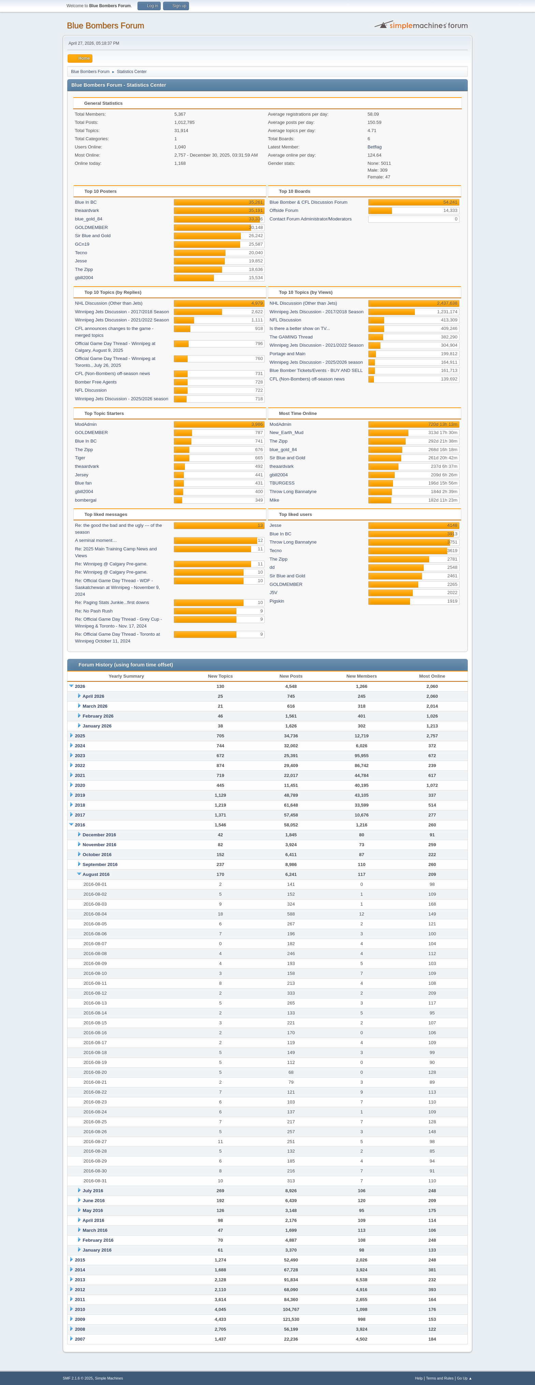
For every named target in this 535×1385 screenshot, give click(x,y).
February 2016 (98, 1240)
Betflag (374, 146)
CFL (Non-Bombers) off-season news (112, 373)
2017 (80, 815)
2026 (80, 686)
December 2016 (99, 834)
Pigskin (277, 601)
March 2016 (95, 1230)
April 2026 (93, 696)
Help (419, 1378)
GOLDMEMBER (91, 227)
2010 (80, 1309)
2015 (80, 1260)
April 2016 (93, 1220)
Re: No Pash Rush (94, 611)
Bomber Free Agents (96, 382)
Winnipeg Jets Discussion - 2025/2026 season (121, 398)
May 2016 (93, 1210)
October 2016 (97, 854)
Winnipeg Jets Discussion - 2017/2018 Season (122, 311)
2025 (80, 735)
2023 (80, 755)
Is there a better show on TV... (300, 328)
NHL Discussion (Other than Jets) (109, 303)
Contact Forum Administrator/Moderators (311, 218)
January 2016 (97, 1250)
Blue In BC (86, 202)
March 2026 (95, 706)
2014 (80, 1269)
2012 (80, 1289)
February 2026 (98, 716)
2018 (80, 805)
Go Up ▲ (464, 1378)
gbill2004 (84, 277)
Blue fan (83, 483)
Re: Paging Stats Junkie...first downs (112, 602)
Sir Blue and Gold (93, 235)
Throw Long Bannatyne (293, 491)
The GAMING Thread (291, 337)
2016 (80, 824)
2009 (80, 1319)
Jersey (81, 474)
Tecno (81, 252)
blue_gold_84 (88, 218)
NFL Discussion (91, 390)
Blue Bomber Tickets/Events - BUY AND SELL (316, 370)
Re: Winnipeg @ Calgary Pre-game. (111, 563)
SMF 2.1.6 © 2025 (78, 1378)
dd (272, 567)
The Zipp (84, 269)
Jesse (81, 260)
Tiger (80, 457)
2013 (80, 1279)
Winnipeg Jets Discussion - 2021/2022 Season (122, 319)
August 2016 (96, 874)
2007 (80, 1339)
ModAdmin (86, 424)
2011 (80, 1299)
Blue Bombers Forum (105, 25)
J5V (273, 592)
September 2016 (100, 864)
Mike (274, 500)
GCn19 (82, 244)
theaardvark (87, 210)
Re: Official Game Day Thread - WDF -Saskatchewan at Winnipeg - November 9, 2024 (117, 587)
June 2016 (93, 1200)
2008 (80, 1329)
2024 (80, 745)
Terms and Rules (440, 1378)
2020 (80, 785)
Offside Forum (284, 210)
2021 (80, 775)
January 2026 (97, 725)
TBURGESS (282, 483)
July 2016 (93, 1190)
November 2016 (99, 844)
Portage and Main (287, 353)
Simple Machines (109, 1378)
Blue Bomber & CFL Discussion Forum (308, 202)
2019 (80, 795)
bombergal (86, 500)
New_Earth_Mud (286, 432)
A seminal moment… (96, 540)
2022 (80, 765)
